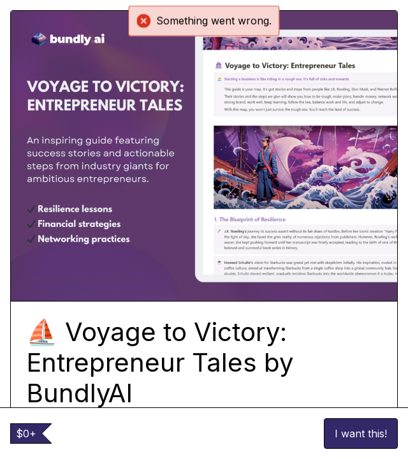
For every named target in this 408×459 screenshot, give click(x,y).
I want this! (361, 433)
